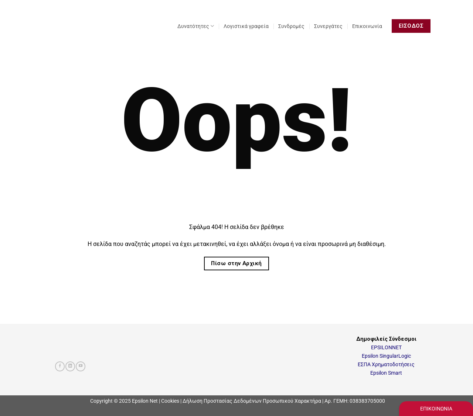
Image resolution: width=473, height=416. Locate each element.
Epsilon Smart (386, 373)
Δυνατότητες (195, 26)
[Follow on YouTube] (80, 366)
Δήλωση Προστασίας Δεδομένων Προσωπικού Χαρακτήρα (252, 401)
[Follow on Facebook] (60, 366)
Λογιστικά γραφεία (246, 26)
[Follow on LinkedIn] (70, 366)
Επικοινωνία (367, 26)
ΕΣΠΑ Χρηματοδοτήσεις (386, 364)
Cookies (170, 401)
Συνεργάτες (328, 26)
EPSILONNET (386, 347)
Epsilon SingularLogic (386, 356)
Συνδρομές (291, 26)
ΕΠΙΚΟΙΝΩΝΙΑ (436, 409)
